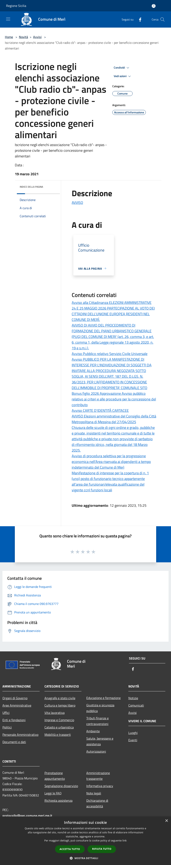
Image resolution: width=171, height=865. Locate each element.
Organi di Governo (14, 698)
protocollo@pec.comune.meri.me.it (27, 815)
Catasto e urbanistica (59, 727)
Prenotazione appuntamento (54, 775)
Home (9, 36)
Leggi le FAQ (53, 793)
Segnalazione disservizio (61, 785)
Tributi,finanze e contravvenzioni (97, 721)
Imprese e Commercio (59, 720)
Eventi (132, 740)
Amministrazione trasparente (98, 775)
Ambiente (93, 731)
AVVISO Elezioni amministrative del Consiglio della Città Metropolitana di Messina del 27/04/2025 (114, 419)
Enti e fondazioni (14, 720)
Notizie (133, 698)
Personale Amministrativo (20, 734)
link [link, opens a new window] (124, 840)
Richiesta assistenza (58, 800)
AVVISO (77, 202)
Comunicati (136, 705)
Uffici (6, 712)
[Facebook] (138, 19)
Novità (23, 36)
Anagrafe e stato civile (59, 698)
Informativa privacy (99, 785)
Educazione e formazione (103, 697)
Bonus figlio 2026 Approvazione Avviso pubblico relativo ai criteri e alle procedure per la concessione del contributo (114, 399)
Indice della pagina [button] (31, 187)
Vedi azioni (123, 76)
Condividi (122, 67)
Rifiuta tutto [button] (101, 849)
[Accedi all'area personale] (153, 6)
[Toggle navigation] (8, 19)
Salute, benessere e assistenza (99, 741)
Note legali (93, 793)
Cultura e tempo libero (59, 705)
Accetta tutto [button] (70, 849)
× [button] (166, 820)
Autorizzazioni (96, 751)
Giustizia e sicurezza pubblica (100, 708)
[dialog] (85, 841)
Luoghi (133, 732)
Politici (7, 727)
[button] (85, 858)
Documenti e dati (14, 741)
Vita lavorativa (54, 712)
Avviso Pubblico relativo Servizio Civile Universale (109, 353)
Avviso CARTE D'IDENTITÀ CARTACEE (100, 410)
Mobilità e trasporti (57, 734)
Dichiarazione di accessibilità (97, 803)
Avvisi (37, 36)
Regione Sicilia (16, 5)
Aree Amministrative (16, 705)
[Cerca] (162, 19)
